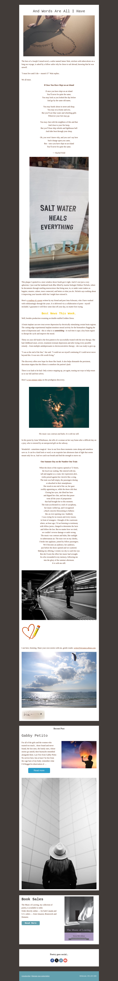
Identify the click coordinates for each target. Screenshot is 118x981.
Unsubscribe (26, 976)
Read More (30, 923)
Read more (39, 770)
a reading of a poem (34, 300)
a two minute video (34, 380)
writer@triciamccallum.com (85, 648)
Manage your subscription (41, 976)
